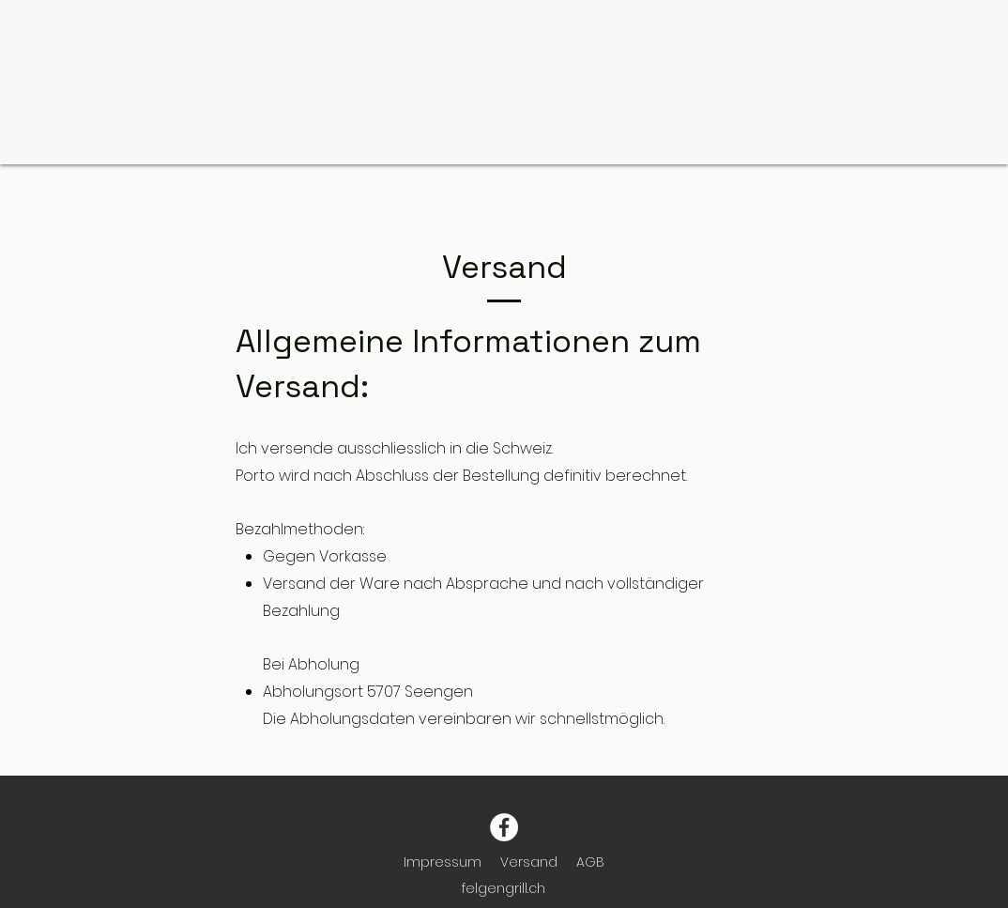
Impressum (442, 862)
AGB (590, 862)
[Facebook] (504, 827)
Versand (528, 862)
